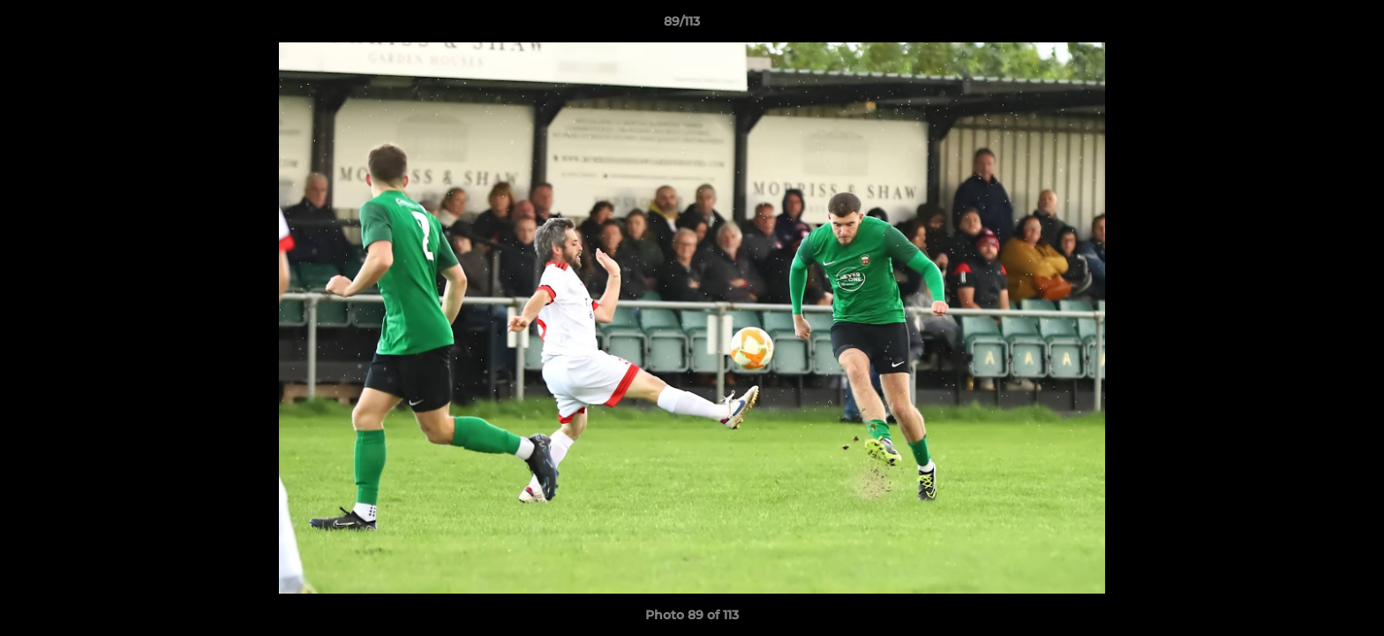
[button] (1309, 26)
